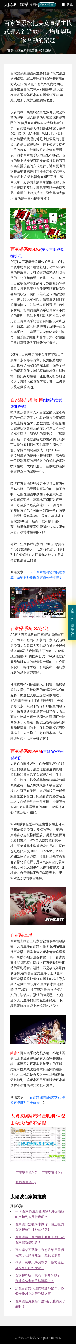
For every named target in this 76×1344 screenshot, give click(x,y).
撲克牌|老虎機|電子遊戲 (34, 50)
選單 (69, 4)
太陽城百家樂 (23, 4)
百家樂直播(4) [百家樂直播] (52, 1172)
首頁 (10, 50)
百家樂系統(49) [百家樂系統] (26, 1172)
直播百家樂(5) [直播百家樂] (26, 1182)
